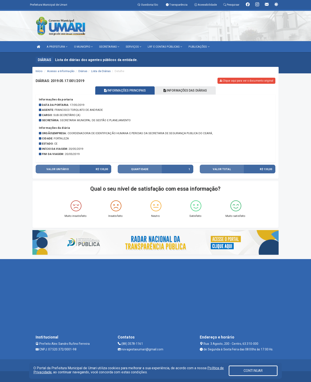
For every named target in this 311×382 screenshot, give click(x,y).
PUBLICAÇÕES (199, 46)
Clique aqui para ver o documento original (246, 80)
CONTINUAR (253, 371)
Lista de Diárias (101, 71)
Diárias (82, 71)
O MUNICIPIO (83, 46)
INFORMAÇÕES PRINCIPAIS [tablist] (125, 90)
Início (39, 71)
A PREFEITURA (57, 46)
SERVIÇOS (133, 46)
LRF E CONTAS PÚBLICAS (165, 46)
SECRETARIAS (109, 46)
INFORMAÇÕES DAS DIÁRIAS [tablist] (185, 90)
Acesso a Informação (61, 71)
